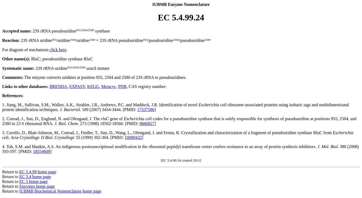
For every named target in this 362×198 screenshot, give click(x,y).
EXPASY (77, 86)
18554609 (41, 151)
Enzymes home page (37, 186)
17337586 (145, 109)
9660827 (146, 123)
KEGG (93, 86)
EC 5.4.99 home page (37, 172)
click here (58, 49)
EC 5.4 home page (35, 176)
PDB (122, 86)
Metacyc (108, 86)
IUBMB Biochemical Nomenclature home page (60, 191)
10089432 (133, 137)
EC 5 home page (33, 181)
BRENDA (58, 86)
